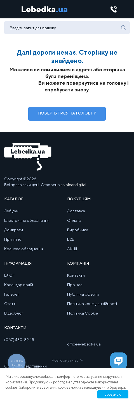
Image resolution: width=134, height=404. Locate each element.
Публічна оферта (83, 294)
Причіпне (12, 239)
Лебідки (11, 211)
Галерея (11, 294)
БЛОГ (9, 275)
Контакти (76, 275)
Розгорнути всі (67, 360)
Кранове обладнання (24, 249)
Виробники (77, 230)
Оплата (74, 220)
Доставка (76, 211)
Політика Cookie (82, 313)
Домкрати (13, 230)
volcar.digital (75, 184)
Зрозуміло (112, 394)
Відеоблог (13, 313)
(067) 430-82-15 (19, 339)
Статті (10, 303)
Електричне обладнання (26, 220)
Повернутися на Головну (67, 113)
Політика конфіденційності (92, 303)
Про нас (75, 285)
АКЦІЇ (72, 249)
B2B (70, 239)
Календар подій (18, 285)
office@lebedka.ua (84, 344)
